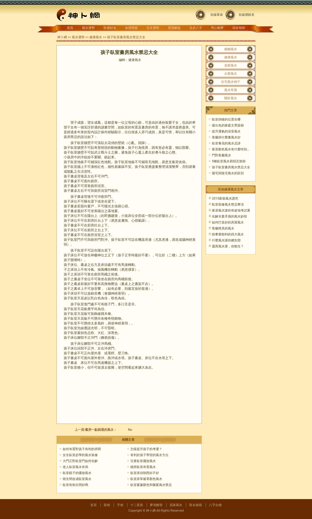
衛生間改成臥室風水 (77, 479)
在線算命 (216, 15)
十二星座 (136, 505)
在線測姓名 (246, 15)
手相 (120, 505)
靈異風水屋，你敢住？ (228, 246)
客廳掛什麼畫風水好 (226, 137)
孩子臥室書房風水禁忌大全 (231, 167)
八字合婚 (215, 505)
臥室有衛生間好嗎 (75, 485)
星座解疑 (174, 28)
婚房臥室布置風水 (143, 467)
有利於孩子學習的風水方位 (149, 455)
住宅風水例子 (230, 82)
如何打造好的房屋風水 (228, 222)
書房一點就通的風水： (101, 430)
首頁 (70, 28)
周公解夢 (217, 28)
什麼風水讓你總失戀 (226, 240)
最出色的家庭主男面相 (228, 125)
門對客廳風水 (221, 155)
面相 (107, 505)
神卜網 (62, 37)
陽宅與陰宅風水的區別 (228, 173)
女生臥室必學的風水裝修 (80, 455)
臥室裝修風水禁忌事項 (228, 204)
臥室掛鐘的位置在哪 (226, 119)
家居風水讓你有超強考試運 (231, 210)
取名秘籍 (195, 505)
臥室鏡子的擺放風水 (77, 473)
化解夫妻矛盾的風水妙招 (229, 216)
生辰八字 (195, 28)
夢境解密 (156, 505)
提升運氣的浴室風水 (226, 131)
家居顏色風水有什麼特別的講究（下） (239, 149)
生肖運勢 (152, 28)
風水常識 (230, 90)
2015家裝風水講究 (225, 198)
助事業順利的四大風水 (228, 234)
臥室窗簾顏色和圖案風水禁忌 (151, 485)
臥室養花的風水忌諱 (226, 143)
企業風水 (230, 73)
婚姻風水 (230, 49)
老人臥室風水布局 (75, 467)
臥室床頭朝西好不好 (144, 473)
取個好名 (109, 28)
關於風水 (230, 98)
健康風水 (95, 37)
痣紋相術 (238, 28)
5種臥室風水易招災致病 (229, 161)
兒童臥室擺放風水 (143, 461)
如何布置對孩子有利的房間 (82, 449)
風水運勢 (88, 28)
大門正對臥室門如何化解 (80, 461)
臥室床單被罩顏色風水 (146, 479)
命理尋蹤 (131, 28)
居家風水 (230, 65)
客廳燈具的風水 (223, 228)
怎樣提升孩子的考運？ (146, 449)
